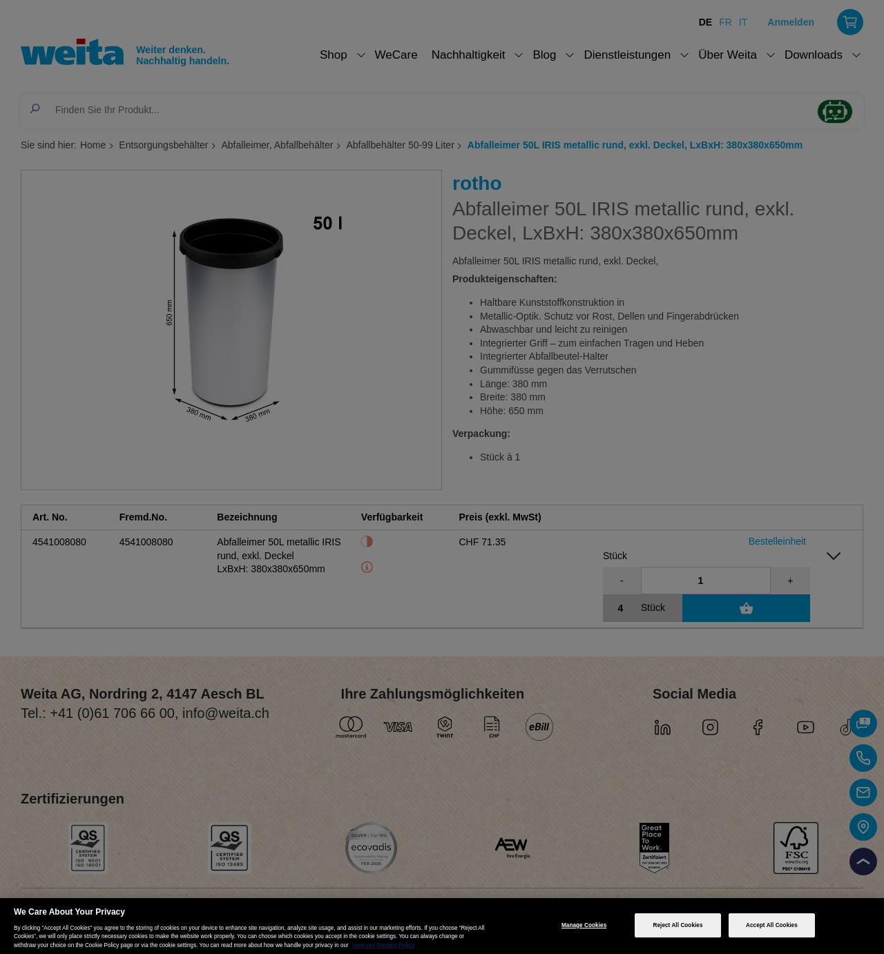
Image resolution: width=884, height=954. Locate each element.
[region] (442, 926)
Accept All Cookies (772, 925)
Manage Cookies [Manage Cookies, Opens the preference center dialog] (583, 925)
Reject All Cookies (678, 925)
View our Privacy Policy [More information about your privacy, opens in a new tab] (383, 945)
